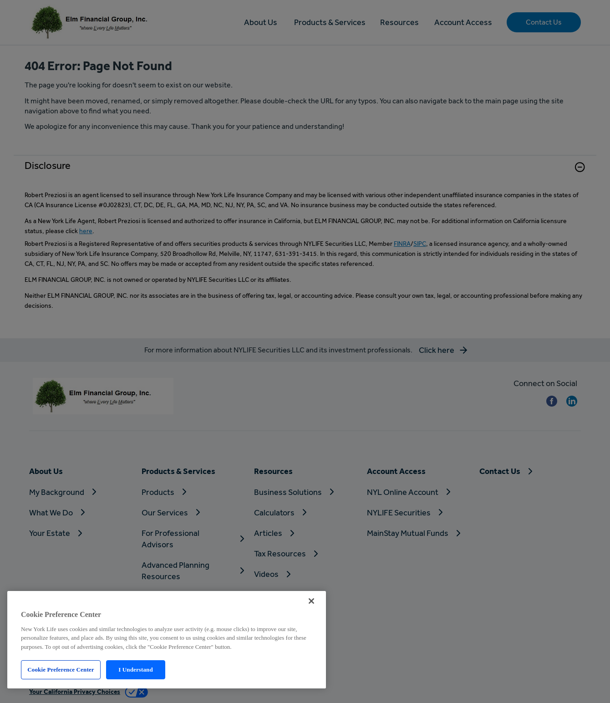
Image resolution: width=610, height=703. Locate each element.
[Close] (311, 601)
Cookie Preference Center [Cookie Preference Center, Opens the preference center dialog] (60, 669)
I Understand (135, 669)
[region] (166, 639)
